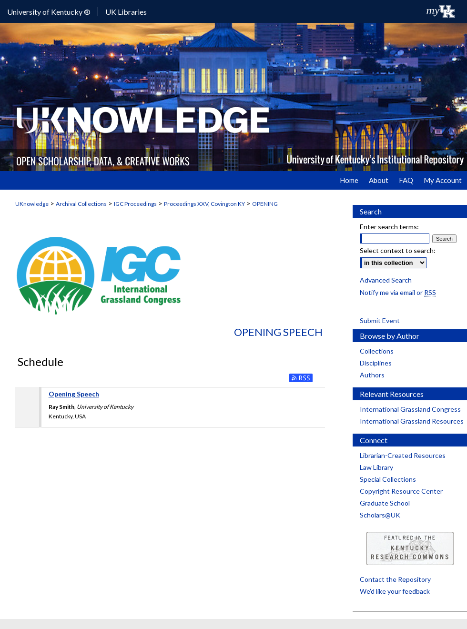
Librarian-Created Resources (403, 455)
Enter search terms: (389, 227)
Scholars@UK (380, 515)
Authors (372, 375)
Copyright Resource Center (401, 491)
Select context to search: (398, 250)
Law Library (376, 467)
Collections (377, 351)
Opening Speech (278, 331)
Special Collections (388, 479)
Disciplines (376, 363)
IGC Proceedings (135, 203)
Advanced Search (386, 280)
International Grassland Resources (412, 421)
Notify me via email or (398, 292)
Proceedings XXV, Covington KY (204, 203)
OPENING (265, 203)
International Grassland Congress (410, 409)
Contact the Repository (395, 579)
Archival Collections (81, 203)
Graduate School (385, 503)
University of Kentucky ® (49, 11)
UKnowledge (32, 203)
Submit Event (380, 320)
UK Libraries (126, 11)
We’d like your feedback (395, 591)
